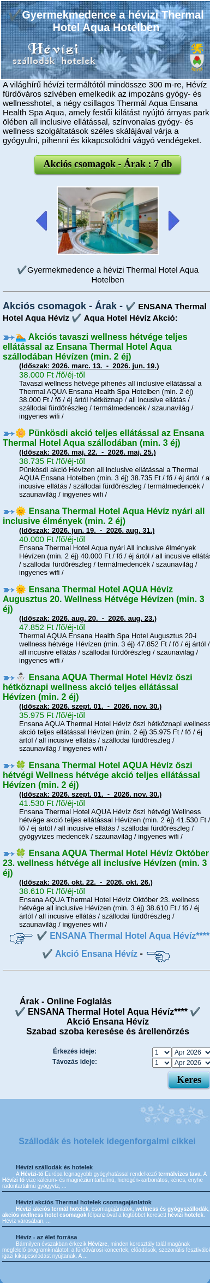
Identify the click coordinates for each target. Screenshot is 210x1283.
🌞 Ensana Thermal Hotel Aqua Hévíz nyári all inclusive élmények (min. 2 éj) (104, 516)
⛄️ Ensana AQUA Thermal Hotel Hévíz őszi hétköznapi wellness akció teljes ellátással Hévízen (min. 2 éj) (98, 687)
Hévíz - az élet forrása (46, 1237)
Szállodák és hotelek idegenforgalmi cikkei (107, 1141)
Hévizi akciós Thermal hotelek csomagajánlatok (84, 1202)
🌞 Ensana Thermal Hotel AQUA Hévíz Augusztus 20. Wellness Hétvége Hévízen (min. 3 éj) (104, 599)
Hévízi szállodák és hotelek (54, 1167)
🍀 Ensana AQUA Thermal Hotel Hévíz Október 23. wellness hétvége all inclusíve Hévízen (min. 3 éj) (106, 863)
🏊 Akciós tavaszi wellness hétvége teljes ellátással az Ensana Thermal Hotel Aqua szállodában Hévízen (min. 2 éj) (95, 346)
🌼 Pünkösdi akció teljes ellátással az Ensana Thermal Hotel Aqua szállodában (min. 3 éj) (103, 438)
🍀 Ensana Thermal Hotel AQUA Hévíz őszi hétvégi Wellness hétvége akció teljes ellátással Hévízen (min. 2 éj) (101, 775)
